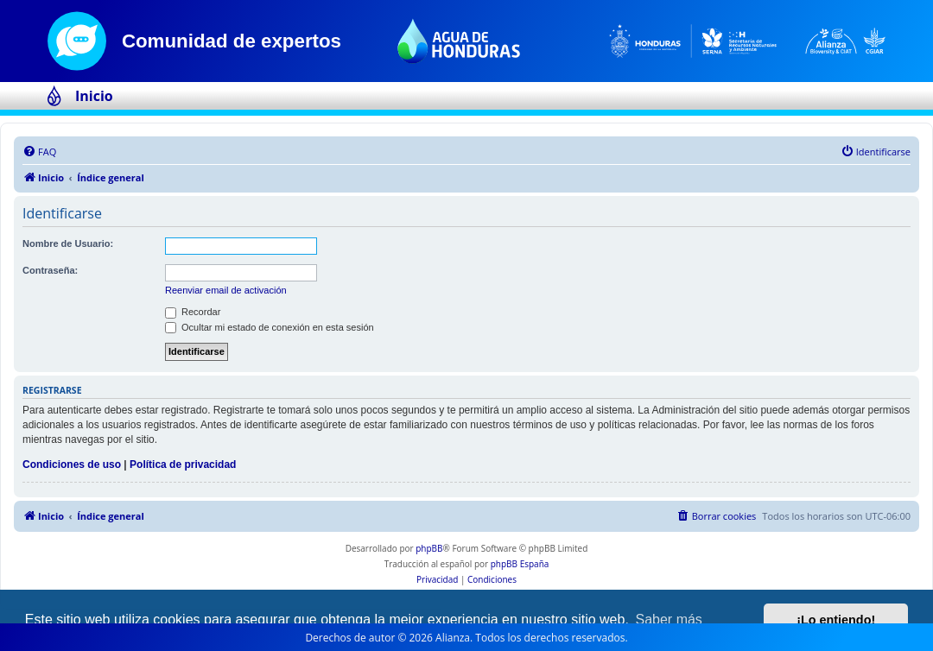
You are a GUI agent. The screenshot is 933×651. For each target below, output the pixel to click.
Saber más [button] (669, 619)
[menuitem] (39, 152)
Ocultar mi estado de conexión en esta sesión (269, 327)
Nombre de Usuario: (67, 243)
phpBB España (520, 564)
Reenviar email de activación (226, 290)
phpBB (429, 548)
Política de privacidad (183, 464)
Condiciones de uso (71, 464)
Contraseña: (50, 270)
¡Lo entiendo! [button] (836, 620)
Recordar (192, 312)
